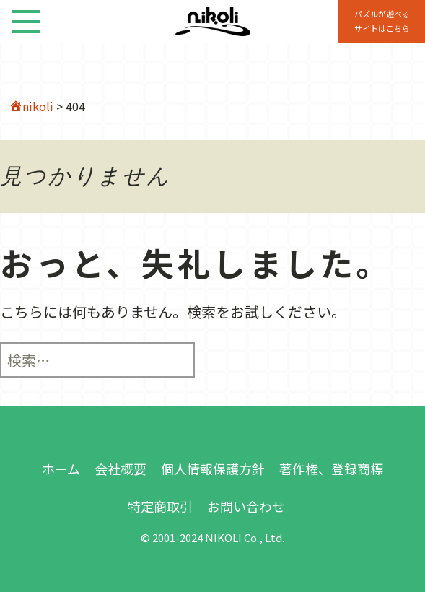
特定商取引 (160, 506)
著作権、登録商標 (331, 468)
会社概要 (120, 468)
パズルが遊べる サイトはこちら (382, 21)
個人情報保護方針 (213, 468)
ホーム (61, 468)
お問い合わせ (246, 506)
